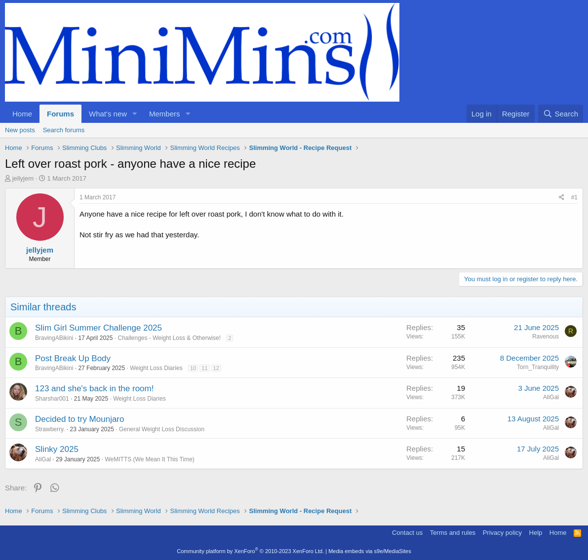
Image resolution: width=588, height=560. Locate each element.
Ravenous (545, 336)
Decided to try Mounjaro (79, 419)
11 (204, 368)
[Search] (560, 114)
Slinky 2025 (56, 449)
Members (164, 114)
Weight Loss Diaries (156, 368)
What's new (108, 114)
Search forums (64, 130)
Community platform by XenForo (250, 551)
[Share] (561, 197)
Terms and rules (452, 532)
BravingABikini (54, 338)
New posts (20, 130)
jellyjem (23, 178)
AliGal (551, 397)
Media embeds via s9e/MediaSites (369, 551)
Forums (60, 114)
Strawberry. (50, 429)
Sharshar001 (52, 398)
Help (536, 532)
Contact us (407, 532)
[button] (135, 114)
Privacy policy (502, 532)
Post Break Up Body (73, 358)
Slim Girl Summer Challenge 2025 (98, 328)
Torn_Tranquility (538, 367)
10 (193, 368)
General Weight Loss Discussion (161, 429)
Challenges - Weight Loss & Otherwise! (169, 338)
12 (216, 368)
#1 (574, 197)
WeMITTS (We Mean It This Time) (149, 459)
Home (22, 114)
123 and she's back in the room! (94, 388)
